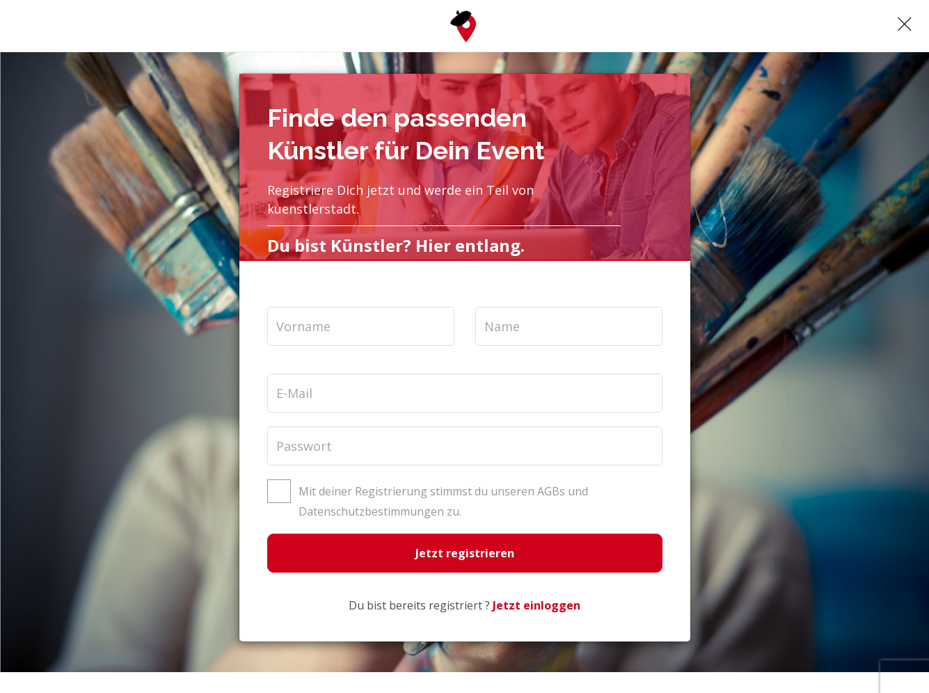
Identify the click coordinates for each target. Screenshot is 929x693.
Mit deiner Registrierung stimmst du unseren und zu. (442, 501)
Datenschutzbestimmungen (371, 511)
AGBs (551, 491)
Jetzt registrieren (464, 553)
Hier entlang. (470, 245)
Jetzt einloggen (536, 605)
